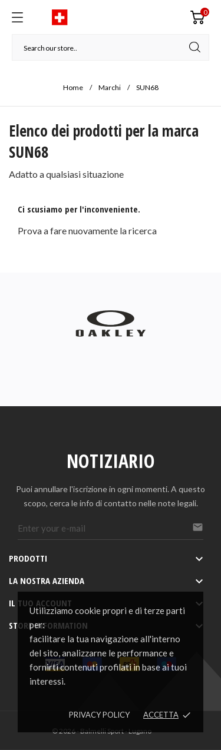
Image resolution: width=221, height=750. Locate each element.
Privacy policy (99, 714)
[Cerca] (110, 47)
